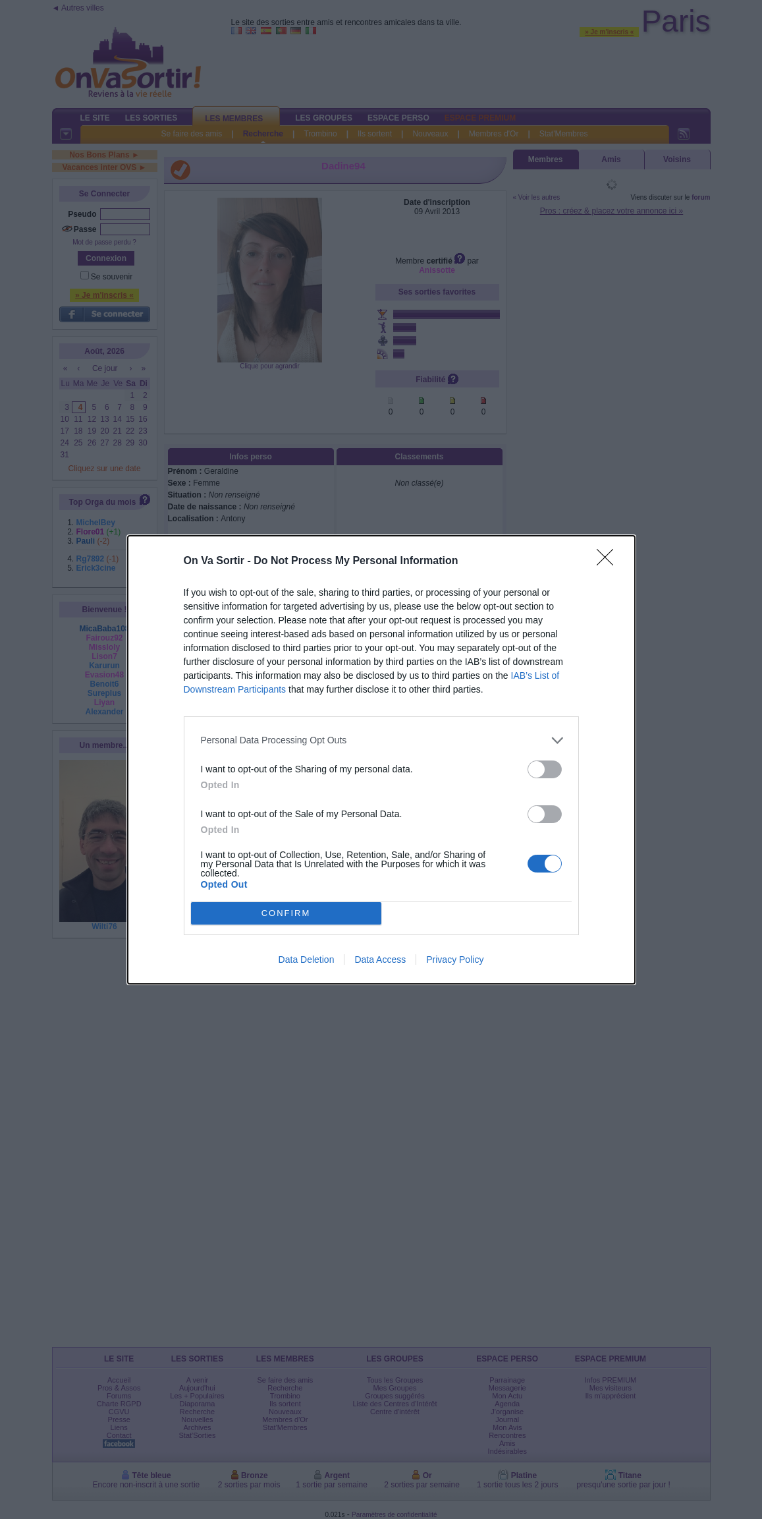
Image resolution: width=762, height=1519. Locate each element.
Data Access (380, 959)
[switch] (545, 769)
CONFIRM (286, 912)
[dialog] (381, 760)
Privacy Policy (454, 959)
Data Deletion (307, 959)
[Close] (609, 561)
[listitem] (381, 740)
